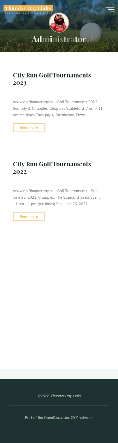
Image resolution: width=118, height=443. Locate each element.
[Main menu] (110, 9)
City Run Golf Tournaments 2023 (52, 78)
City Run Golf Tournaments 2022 (52, 167)
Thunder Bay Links (28, 8)
